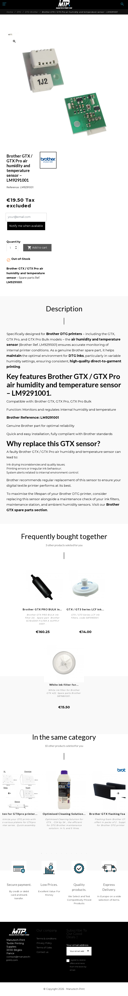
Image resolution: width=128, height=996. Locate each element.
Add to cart (37, 248)
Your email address (77, 945)
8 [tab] (76, 853)
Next (118, 793)
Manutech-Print (75, 988)
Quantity (13, 241)
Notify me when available (26, 226)
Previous (9, 793)
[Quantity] (12, 248)
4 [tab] (56, 853)
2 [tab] (46, 853)
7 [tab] (71, 853)
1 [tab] (41, 853)
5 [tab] (61, 853)
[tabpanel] (64, 800)
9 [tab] (81, 853)
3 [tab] (51, 853)
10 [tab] (86, 853)
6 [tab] (66, 853)
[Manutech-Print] (64, 4)
